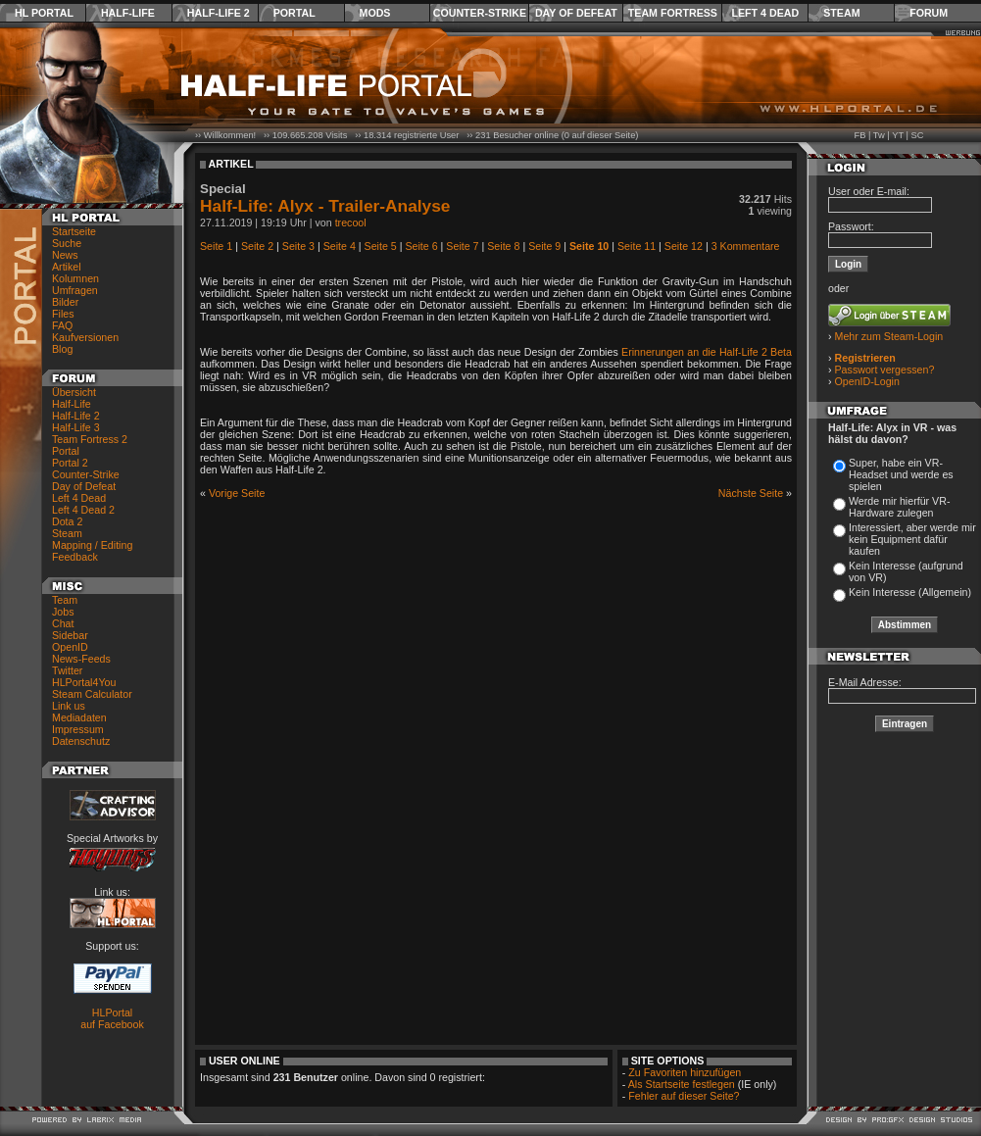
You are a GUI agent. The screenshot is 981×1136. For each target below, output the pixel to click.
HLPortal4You (84, 682)
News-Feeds (81, 659)
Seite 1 (216, 246)
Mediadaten (79, 717)
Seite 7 (462, 246)
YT (898, 135)
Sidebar (70, 635)
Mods (375, 13)
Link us (68, 706)
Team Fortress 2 (89, 439)
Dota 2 (67, 521)
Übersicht (74, 392)
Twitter (67, 670)
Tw (879, 135)
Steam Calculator (92, 694)
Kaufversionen (85, 337)
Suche (66, 243)
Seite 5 (381, 246)
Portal (294, 13)
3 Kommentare (745, 246)
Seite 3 (298, 246)
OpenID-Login (867, 381)
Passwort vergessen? (885, 369)
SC (917, 135)
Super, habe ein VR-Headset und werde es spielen (901, 474)
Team (64, 600)
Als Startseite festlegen (681, 1084)
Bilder (65, 302)
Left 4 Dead (765, 13)
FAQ (62, 325)
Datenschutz (81, 741)
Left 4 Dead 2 (83, 510)
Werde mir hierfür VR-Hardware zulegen (899, 507)
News (65, 255)
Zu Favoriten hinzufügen (684, 1072)
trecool (351, 222)
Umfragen (75, 290)
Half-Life (128, 13)
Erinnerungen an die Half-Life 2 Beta (706, 352)
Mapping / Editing (92, 545)
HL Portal (44, 13)
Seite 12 (683, 246)
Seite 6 (421, 246)
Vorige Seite (237, 493)
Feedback (75, 557)
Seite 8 (503, 246)
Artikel (66, 266)
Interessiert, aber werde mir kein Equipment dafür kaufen (912, 539)
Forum (928, 13)
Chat (63, 623)
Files (63, 314)
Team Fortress (672, 13)
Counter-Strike (479, 13)
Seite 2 (257, 246)
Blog (62, 349)
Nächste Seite (750, 493)
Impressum (78, 729)
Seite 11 (636, 246)
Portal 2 (70, 463)
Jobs (63, 611)
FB (859, 135)
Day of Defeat (576, 13)
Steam (841, 13)
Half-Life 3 (76, 427)
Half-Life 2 (218, 13)
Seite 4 (339, 246)
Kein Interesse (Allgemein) (910, 592)
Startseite (74, 231)
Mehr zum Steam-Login (889, 336)
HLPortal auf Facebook (112, 1018)
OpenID (70, 647)
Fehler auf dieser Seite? (683, 1096)
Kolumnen (75, 278)
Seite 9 (544, 246)
